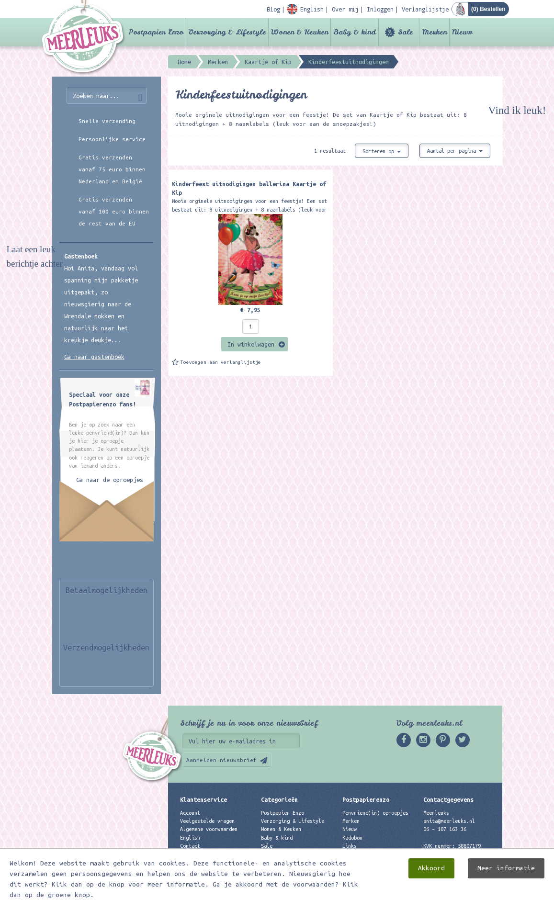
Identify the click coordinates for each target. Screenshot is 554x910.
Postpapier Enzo (156, 32)
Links (349, 846)
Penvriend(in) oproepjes (375, 813)
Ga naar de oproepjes (109, 479)
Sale (405, 32)
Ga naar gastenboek (94, 356)
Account (190, 813)
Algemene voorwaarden (208, 829)
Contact (190, 846)
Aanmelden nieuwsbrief (221, 760)
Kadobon (352, 838)
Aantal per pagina (455, 151)
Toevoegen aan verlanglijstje (221, 362)
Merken (434, 32)
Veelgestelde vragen (207, 821)
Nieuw (462, 32)
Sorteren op (381, 151)
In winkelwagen (250, 344)
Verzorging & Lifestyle (227, 32)
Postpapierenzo (365, 799)
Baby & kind (354, 32)
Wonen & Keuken (299, 32)
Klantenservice (203, 799)
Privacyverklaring (204, 854)
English (190, 838)
